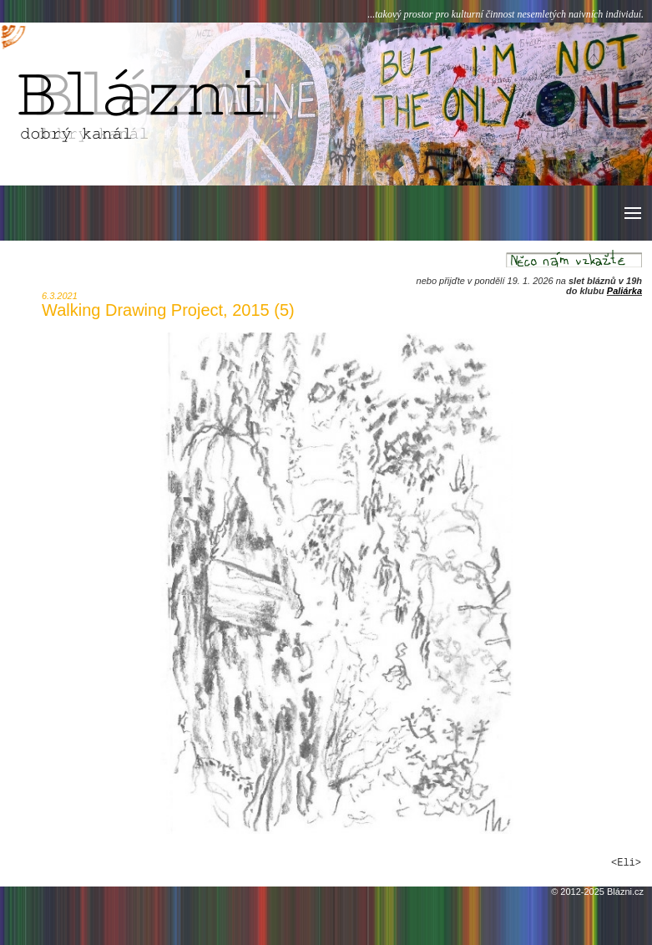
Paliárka (624, 291)
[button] (631, 213)
